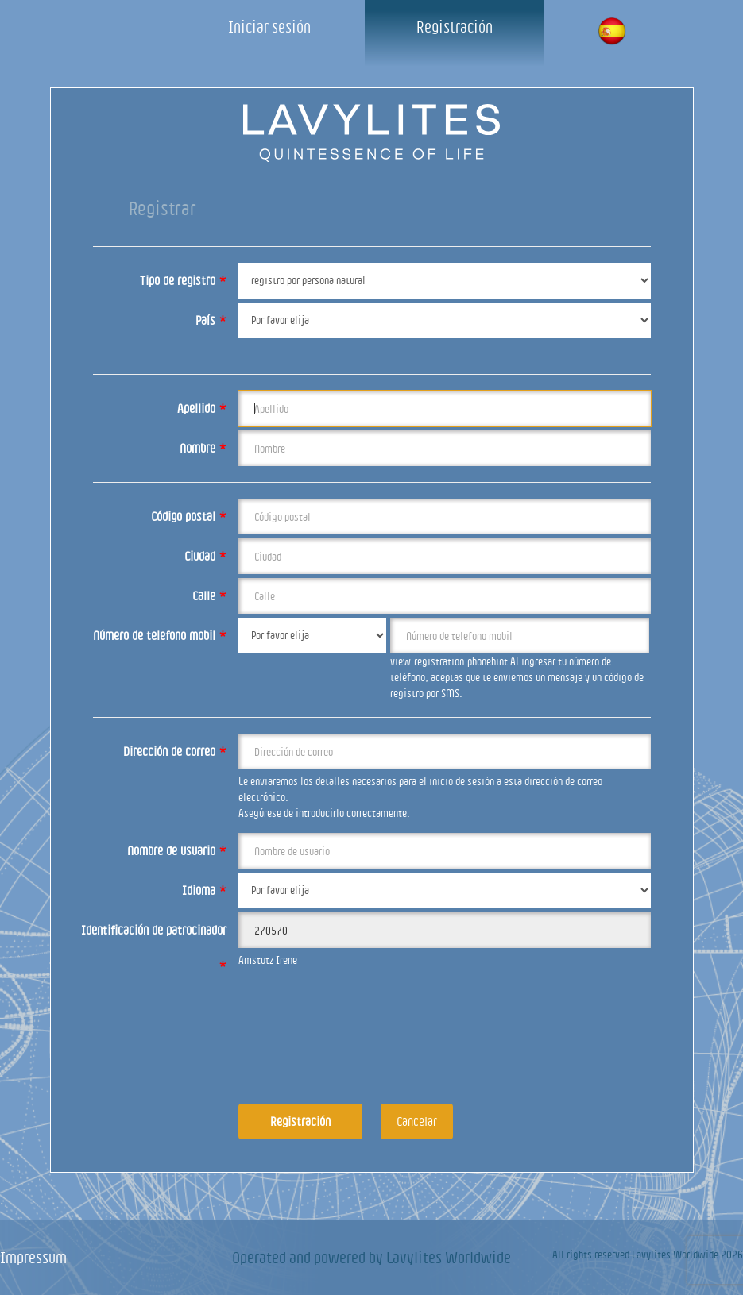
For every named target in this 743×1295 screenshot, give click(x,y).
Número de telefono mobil (159, 635)
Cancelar (417, 1121)
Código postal (188, 516)
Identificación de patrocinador (153, 935)
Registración (454, 26)
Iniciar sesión (269, 26)
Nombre (203, 447)
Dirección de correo (174, 751)
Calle (209, 595)
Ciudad (205, 555)
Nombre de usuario (176, 850)
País (210, 320)
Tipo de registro (183, 280)
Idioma (204, 890)
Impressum (33, 1257)
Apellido (201, 408)
